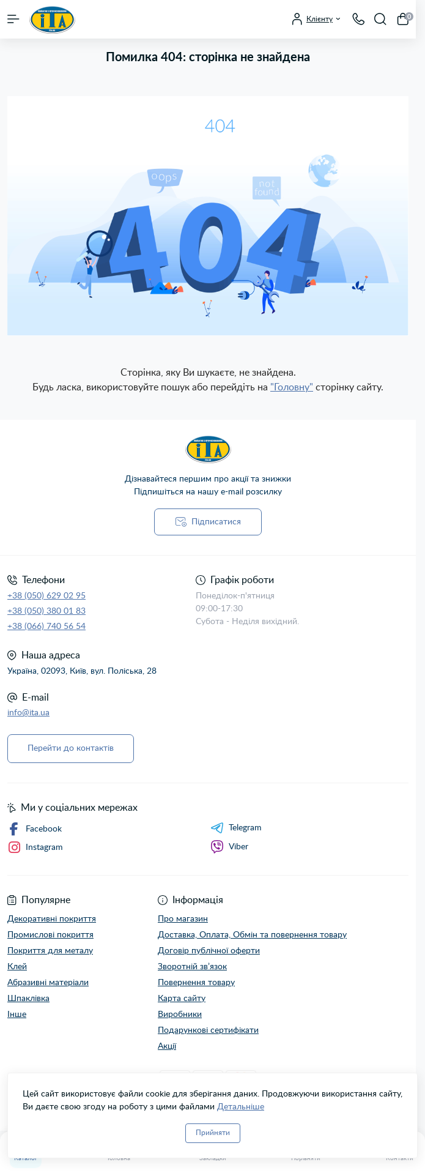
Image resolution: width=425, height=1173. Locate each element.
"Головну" (291, 387)
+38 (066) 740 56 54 (46, 626)
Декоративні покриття (51, 919)
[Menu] (13, 19)
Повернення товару (196, 982)
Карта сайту (181, 998)
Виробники (180, 1014)
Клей (17, 967)
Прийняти (213, 1132)
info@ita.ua (28, 713)
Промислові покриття (50, 935)
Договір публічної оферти (209, 951)
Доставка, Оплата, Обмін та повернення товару (252, 935)
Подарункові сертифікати (208, 1030)
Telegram (236, 827)
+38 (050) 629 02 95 (46, 596)
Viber (229, 847)
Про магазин (183, 919)
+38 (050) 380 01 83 (46, 611)
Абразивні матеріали (48, 982)
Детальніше (240, 1107)
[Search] (380, 19)
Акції (167, 1046)
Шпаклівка (28, 998)
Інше (16, 1014)
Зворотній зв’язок (192, 967)
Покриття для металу (50, 951)
